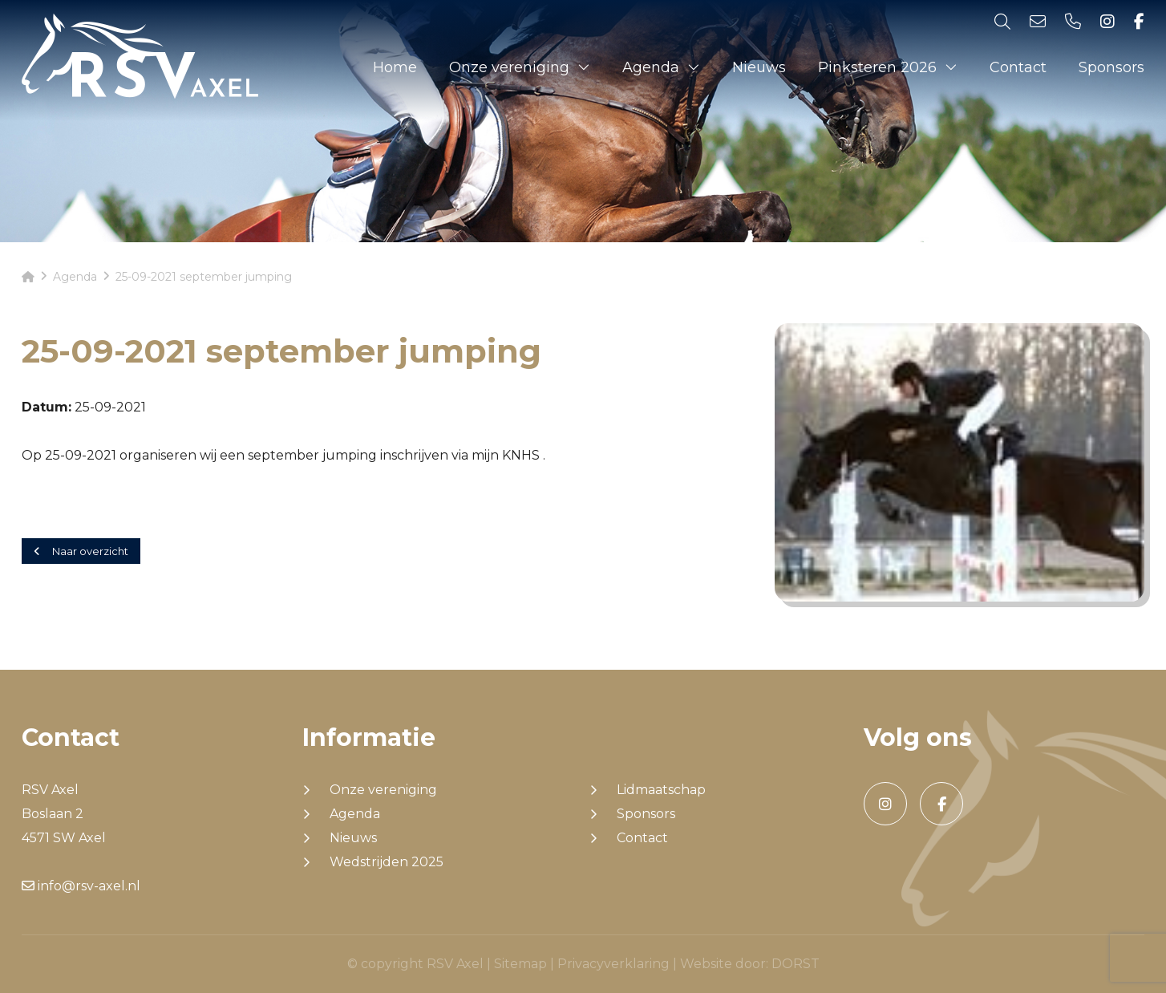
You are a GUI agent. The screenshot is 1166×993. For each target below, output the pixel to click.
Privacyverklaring (613, 963)
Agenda (650, 67)
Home (395, 67)
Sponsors (1111, 67)
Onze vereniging (509, 67)
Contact (1018, 67)
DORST (795, 963)
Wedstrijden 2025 (386, 862)
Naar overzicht (81, 551)
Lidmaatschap (661, 790)
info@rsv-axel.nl (81, 886)
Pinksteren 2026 (877, 67)
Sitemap (520, 963)
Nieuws (759, 67)
